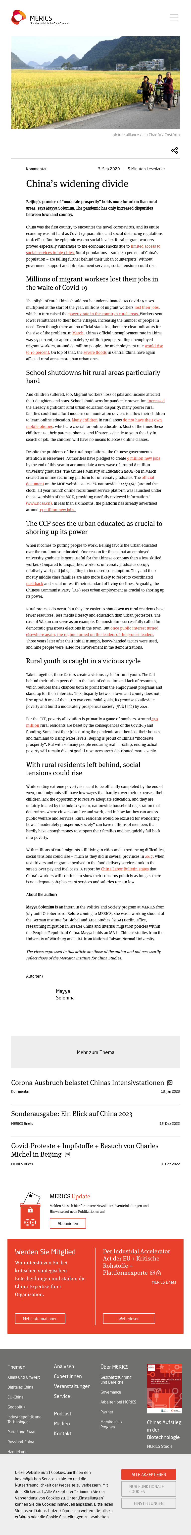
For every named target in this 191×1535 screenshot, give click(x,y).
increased (155, 399)
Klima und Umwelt (23, 1374)
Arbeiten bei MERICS (118, 1399)
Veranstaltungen (72, 1383)
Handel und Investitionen (19, 1451)
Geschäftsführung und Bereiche (116, 1377)
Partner (106, 1409)
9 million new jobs (143, 456)
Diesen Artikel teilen (174, 150)
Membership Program (111, 1421)
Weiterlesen (129, 1315)
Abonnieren (68, 1220)
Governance (110, 1389)
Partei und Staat (21, 1429)
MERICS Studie (160, 1443)
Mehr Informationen (40, 1315)
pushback (34, 581)
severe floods (94, 351)
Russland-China (20, 1439)
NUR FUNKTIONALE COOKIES (146, 1488)
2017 (149, 853)
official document (138, 476)
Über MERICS (114, 1364)
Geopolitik (16, 1404)
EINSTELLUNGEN (149, 1503)
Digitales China (20, 1384)
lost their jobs (146, 307)
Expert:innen (68, 1373)
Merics (41, 19)
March (77, 332)
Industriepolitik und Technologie (24, 1416)
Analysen (64, 1363)
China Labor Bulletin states (125, 866)
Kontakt (62, 1430)
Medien (62, 1420)
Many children (84, 418)
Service (62, 1393)
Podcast (62, 1410)
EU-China (15, 1394)
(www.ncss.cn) (135, 494)
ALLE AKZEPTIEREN (149, 1474)
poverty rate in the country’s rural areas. (103, 313)
